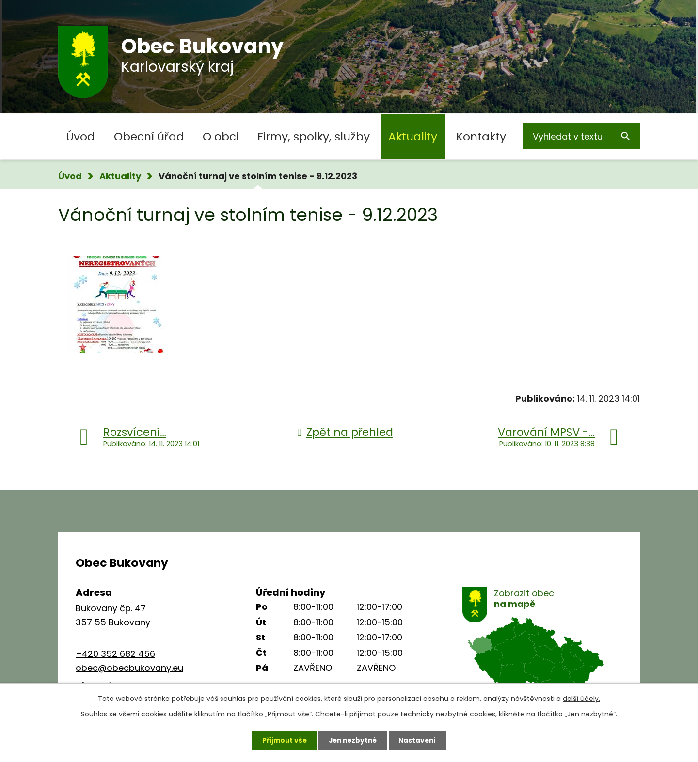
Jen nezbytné (352, 740)
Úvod (80, 136)
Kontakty (481, 136)
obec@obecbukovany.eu (129, 668)
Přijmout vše (282, 740)
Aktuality (412, 136)
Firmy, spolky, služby (313, 136)
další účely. (581, 698)
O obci (220, 136)
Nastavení (419, 740)
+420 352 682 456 (115, 654)
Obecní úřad (149, 136)
